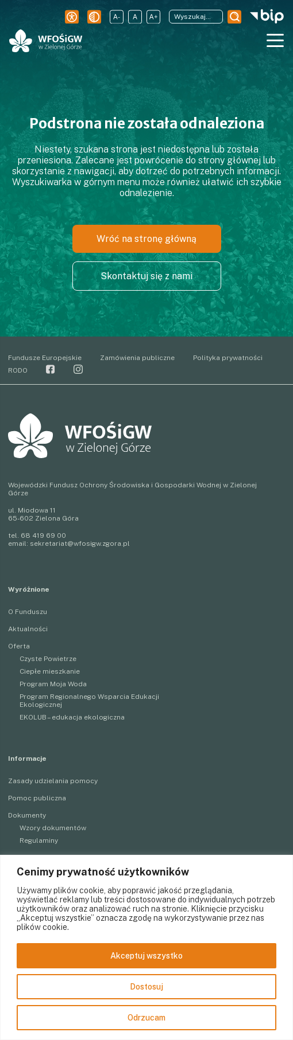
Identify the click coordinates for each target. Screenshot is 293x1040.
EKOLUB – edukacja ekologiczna (72, 717)
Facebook (50, 369)
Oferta (19, 646)
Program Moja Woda (53, 684)
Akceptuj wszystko (146, 955)
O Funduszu (27, 612)
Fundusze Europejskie (45, 358)
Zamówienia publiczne (137, 358)
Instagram (78, 369)
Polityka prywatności (228, 358)
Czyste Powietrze (48, 659)
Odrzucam (146, 1017)
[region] (146, 947)
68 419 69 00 (43, 535)
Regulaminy (39, 840)
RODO (18, 370)
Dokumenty (27, 815)
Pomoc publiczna (37, 798)
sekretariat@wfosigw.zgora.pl (80, 543)
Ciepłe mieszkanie (50, 671)
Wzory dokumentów (53, 828)
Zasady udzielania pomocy (53, 781)
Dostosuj (146, 986)
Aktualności (28, 629)
